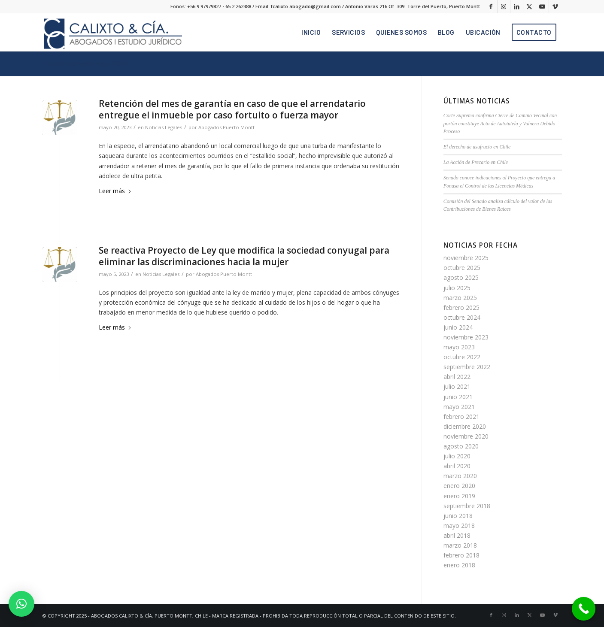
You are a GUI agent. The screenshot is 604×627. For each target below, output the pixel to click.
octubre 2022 (461, 357)
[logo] (112, 32)
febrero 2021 (461, 416)
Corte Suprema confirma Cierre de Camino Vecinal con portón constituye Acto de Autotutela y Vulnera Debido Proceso (500, 123)
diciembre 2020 (464, 426)
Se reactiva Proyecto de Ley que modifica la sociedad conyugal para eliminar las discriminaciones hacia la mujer (244, 256)
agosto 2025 (461, 277)
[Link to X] (529, 6)
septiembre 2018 (466, 506)
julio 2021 (456, 386)
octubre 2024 (461, 317)
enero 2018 (459, 565)
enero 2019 (459, 496)
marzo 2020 (460, 476)
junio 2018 (458, 516)
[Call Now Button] (583, 609)
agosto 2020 (461, 446)
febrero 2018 (461, 555)
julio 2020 (456, 456)
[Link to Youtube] (542, 6)
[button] (21, 604)
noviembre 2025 (466, 258)
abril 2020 (456, 466)
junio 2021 (458, 397)
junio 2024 (458, 327)
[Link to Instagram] (504, 6)
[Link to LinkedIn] (516, 6)
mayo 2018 (459, 525)
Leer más (115, 191)
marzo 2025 (460, 298)
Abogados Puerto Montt (226, 127)
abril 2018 (456, 535)
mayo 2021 (459, 407)
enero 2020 (459, 486)
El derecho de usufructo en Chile (476, 147)
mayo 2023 (459, 347)
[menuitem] (311, 32)
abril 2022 (456, 377)
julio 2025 (456, 288)
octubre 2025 (461, 268)
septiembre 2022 (466, 367)
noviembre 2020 (466, 436)
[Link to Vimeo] (555, 6)
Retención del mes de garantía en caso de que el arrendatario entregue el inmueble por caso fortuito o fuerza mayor (232, 109)
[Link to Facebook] (491, 6)
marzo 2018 (460, 545)
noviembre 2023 (466, 337)
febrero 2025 (461, 307)
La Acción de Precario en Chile (475, 162)
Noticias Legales (163, 127)
